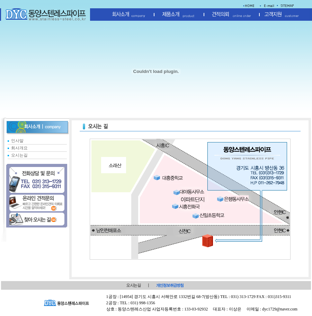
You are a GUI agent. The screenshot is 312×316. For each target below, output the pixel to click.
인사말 (17, 140)
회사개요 (19, 148)
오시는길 (19, 155)
